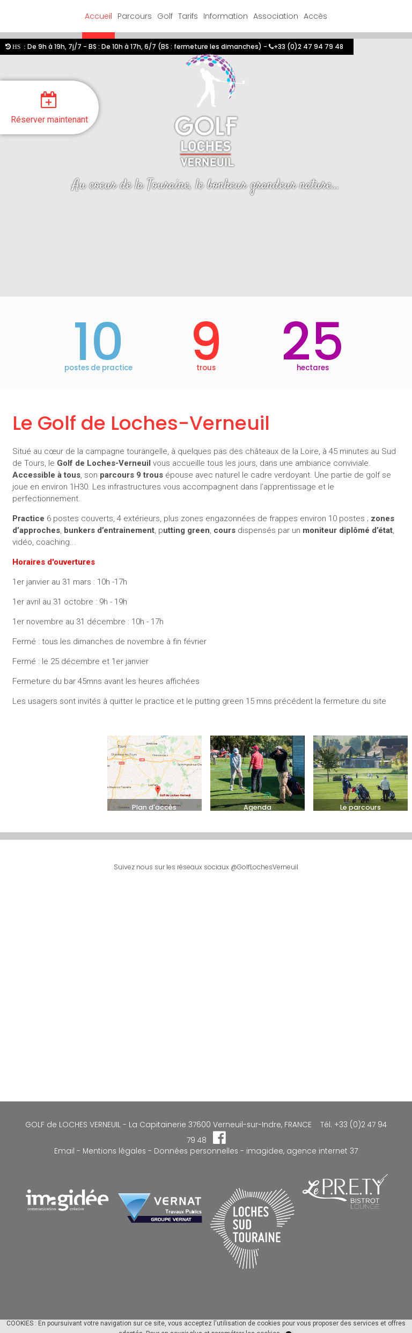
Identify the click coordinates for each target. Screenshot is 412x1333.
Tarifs (188, 16)
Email (64, 1151)
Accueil (98, 16)
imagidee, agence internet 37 (302, 1151)
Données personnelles (196, 1151)
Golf (165, 16)
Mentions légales (113, 1151)
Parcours (134, 16)
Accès (315, 16)
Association (275, 16)
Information (225, 16)
